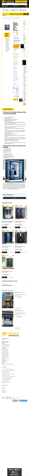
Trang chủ (3, 17)
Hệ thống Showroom (5, 6)
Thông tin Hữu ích (16, 6)
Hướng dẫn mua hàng (6, 380)
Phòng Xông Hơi (9, 17)
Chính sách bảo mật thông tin (7, 377)
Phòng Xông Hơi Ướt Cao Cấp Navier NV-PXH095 (20, 247)
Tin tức (3, 390)
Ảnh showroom (7, 307)
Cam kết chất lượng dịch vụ (7, 378)
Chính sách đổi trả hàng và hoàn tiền (8, 376)
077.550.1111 (19, 316)
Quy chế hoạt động (5, 372)
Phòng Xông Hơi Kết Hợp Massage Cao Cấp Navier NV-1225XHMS (8, 222)
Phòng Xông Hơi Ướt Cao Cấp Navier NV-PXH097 (7, 247)
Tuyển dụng (4, 392)
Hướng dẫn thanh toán (6, 375)
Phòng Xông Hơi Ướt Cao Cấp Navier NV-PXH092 (7, 272)
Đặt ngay (4, 227)
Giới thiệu (3, 387)
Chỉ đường (18, 308)
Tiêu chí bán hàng (5, 381)
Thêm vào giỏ (11, 227)
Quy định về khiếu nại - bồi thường (8, 370)
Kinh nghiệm (4, 391)
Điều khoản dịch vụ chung (6, 382)
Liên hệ (3, 388)
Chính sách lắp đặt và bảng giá (7, 369)
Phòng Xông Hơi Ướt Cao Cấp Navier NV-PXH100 (20, 222)
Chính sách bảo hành (5, 371)
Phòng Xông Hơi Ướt (16, 17)
